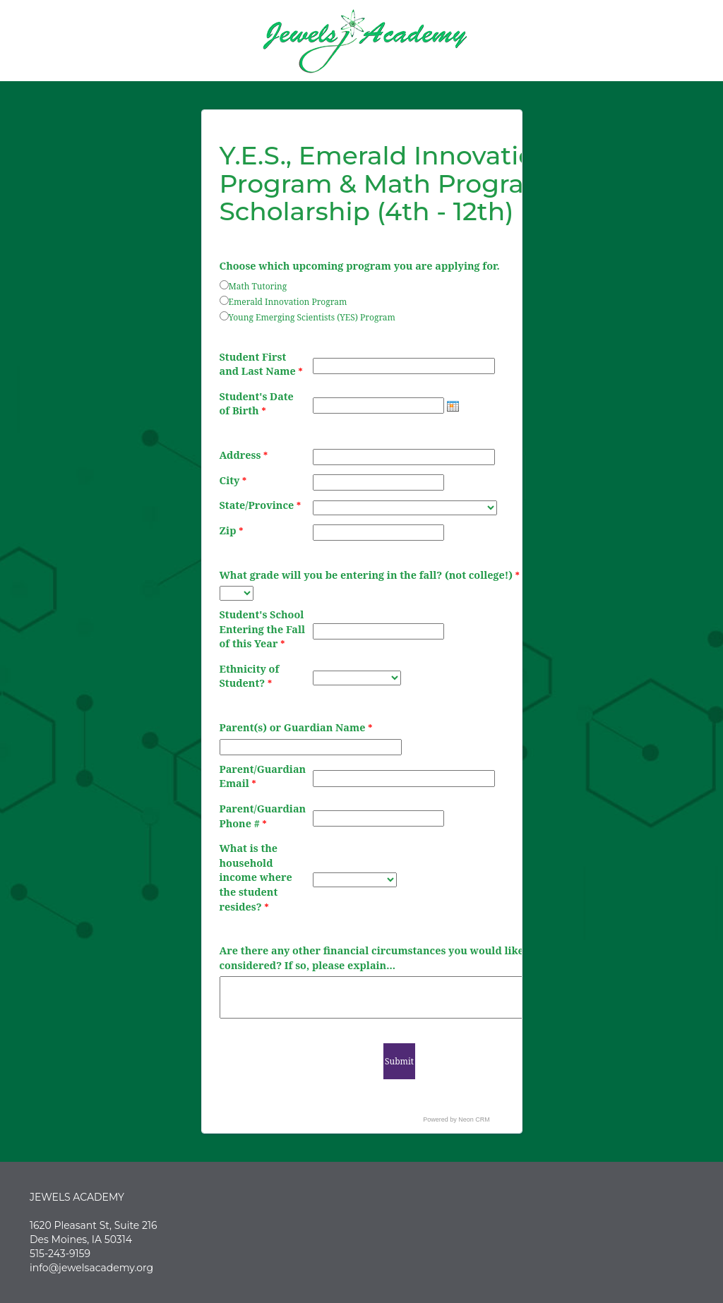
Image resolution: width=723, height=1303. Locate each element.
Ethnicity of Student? (250, 676)
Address (244, 455)
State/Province (260, 505)
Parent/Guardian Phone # (263, 816)
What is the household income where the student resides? (256, 877)
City (233, 480)
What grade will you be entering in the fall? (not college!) (370, 575)
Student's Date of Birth (257, 404)
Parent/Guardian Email (263, 776)
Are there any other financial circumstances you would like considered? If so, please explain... (372, 958)
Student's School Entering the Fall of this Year (263, 629)
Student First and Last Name (261, 364)
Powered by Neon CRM (456, 1119)
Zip (232, 530)
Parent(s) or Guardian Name (296, 727)
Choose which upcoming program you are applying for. (360, 265)
